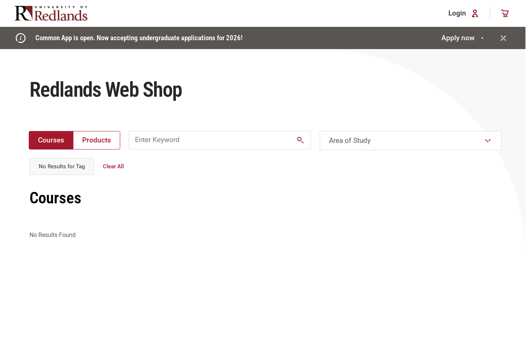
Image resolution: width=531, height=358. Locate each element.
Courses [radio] (51, 140)
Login (464, 13)
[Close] (503, 38)
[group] (75, 140)
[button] (300, 140)
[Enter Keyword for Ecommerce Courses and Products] (220, 140)
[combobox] (411, 140)
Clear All (113, 166)
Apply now (463, 38)
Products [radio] (96, 140)
